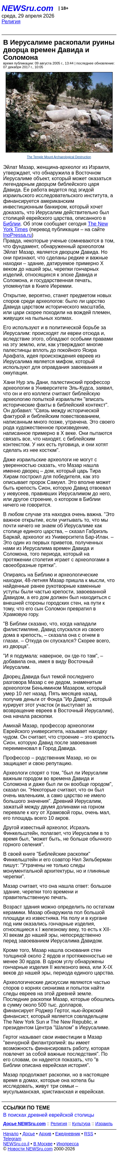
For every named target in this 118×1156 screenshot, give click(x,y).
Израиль (104, 1123)
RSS (88, 1133)
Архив (45, 1133)
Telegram (12, 1138)
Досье (28, 1133)
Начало (11, 1133)
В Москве (43, 1143)
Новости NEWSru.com (30, 1148)
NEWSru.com (27, 8)
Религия (11, 21)
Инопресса (68, 1143)
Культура (81, 1123)
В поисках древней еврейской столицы (48, 1115)
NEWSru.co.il (16, 1143)
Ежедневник (67, 1133)
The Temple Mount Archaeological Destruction (59, 157)
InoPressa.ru (17, 235)
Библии (11, 223)
